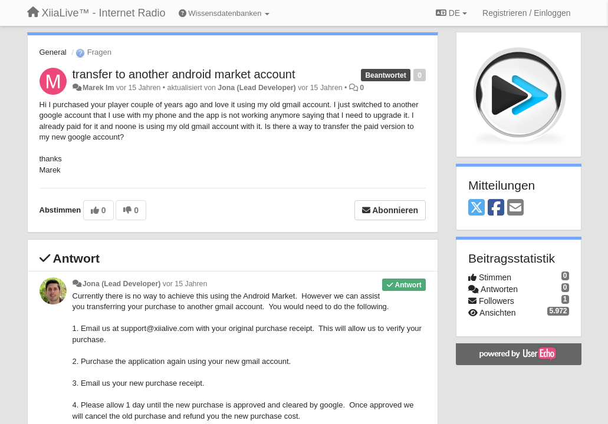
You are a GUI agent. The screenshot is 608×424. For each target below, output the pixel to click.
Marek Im (98, 88)
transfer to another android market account (184, 74)
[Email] (515, 208)
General (53, 52)
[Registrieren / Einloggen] (526, 13)
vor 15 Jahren (185, 284)
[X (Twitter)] (476, 208)
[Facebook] (496, 208)
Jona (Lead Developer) (256, 88)
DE (451, 13)
